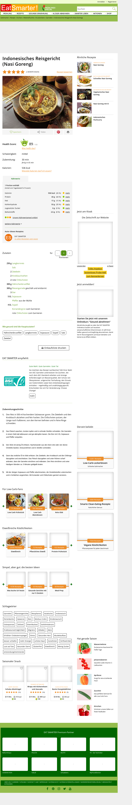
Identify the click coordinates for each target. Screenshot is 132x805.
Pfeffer (15, 300)
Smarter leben (81, 13)
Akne (50, 630)
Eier (14, 292)
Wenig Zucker (63, 646)
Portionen (63, 257)
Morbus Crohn (41, 619)
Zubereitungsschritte (12, 409)
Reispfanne (36, 613)
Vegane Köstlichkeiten (95, 544)
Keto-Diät (59, 512)
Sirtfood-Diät (65, 641)
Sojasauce (16, 296)
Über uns (7, 782)
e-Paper (110, 266)
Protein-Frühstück (59, 551)
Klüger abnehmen (61, 13)
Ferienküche (9, 619)
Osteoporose (9, 624)
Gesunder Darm (23, 646)
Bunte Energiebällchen (61, 689)
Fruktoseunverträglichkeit (14, 630)
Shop (109, 13)
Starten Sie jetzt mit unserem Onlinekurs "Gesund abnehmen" (95, 306)
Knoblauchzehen (20, 275)
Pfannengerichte (21, 613)
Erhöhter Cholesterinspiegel (15, 635)
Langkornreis (18, 263)
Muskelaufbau (60, 635)
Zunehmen (52, 641)
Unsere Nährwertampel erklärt (25, 217)
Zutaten (6, 253)
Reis (29, 619)
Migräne (31, 630)
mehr (68, 193)
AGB (36, 782)
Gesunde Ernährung (38, 13)
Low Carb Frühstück (16, 512)
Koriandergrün (19, 309)
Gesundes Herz (44, 635)
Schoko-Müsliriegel (13, 689)
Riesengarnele (18, 288)
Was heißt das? (29, 148)
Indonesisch (61, 613)
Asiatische (48, 613)
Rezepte (20, 13)
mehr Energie (25, 641)
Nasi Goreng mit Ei (101, 104)
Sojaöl (15, 304)
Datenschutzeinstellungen (69, 782)
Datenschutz (53, 782)
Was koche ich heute (15, 590)
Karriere (15, 782)
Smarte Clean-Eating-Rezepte (95, 504)
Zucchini (97, 691)
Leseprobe (81, 266)
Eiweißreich (16, 551)
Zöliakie (41, 630)
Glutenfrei (37, 646)
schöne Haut (40, 641)
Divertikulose (32, 624)
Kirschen (97, 706)
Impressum (43, 782)
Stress (32, 635)
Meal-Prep (59, 590)
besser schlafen (10, 641)
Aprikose (97, 675)
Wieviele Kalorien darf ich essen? (37, 171)
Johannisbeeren (100, 660)
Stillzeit (21, 624)
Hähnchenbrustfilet (21, 284)
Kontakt (31, 782)
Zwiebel (7, 338)
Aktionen (97, 13)
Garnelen (7, 613)
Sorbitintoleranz (47, 624)
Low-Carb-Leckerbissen (95, 462)
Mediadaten (106, 782)
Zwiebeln (16, 271)
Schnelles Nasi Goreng (102, 78)
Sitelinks (23, 782)
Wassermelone (100, 644)
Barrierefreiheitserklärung (91, 782)
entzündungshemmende (14, 652)
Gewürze (20, 619)
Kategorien (8, 784)
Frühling (7, 13)
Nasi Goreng (98, 65)
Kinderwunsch (56, 619)
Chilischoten (22, 280)
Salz (14, 267)
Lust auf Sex (9, 646)
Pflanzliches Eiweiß (37, 551)
